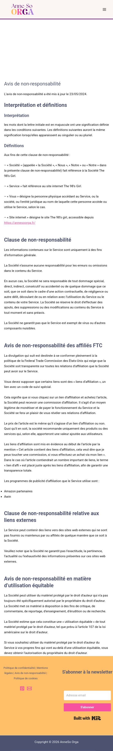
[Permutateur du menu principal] (104, 9)
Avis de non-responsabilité (30, 673)
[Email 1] (29, 688)
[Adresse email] (87, 695)
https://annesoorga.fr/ (19, 223)
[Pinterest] (22, 688)
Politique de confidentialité (19, 667)
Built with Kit (87, 718)
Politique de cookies (26, 678)
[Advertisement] (56, 50)
